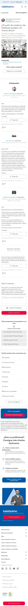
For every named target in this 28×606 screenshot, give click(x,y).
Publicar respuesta (14, 313)
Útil (4, 127)
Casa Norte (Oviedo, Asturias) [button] (10, 142)
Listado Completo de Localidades (9, 549)
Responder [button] (14, 120)
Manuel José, (10, 140)
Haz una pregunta (21, 12)
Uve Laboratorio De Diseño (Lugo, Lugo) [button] (14, 95)
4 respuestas (5, 60)
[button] (14, 530)
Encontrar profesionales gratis (14, 415)
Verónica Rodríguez (10, 93)
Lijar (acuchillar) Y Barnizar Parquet (13, 336)
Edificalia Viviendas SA (10, 197)
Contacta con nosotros (6, 565)
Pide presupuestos (14, 603)
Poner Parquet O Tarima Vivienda (13, 332)
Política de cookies (7, 583)
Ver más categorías (14, 402)
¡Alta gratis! (19, 2)
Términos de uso (6, 576)
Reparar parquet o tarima (11, 340)
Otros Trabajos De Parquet (11, 344)
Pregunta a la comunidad (14, 71)
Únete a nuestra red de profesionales (14, 480)
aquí (2, 426)
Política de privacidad (8, 580)
